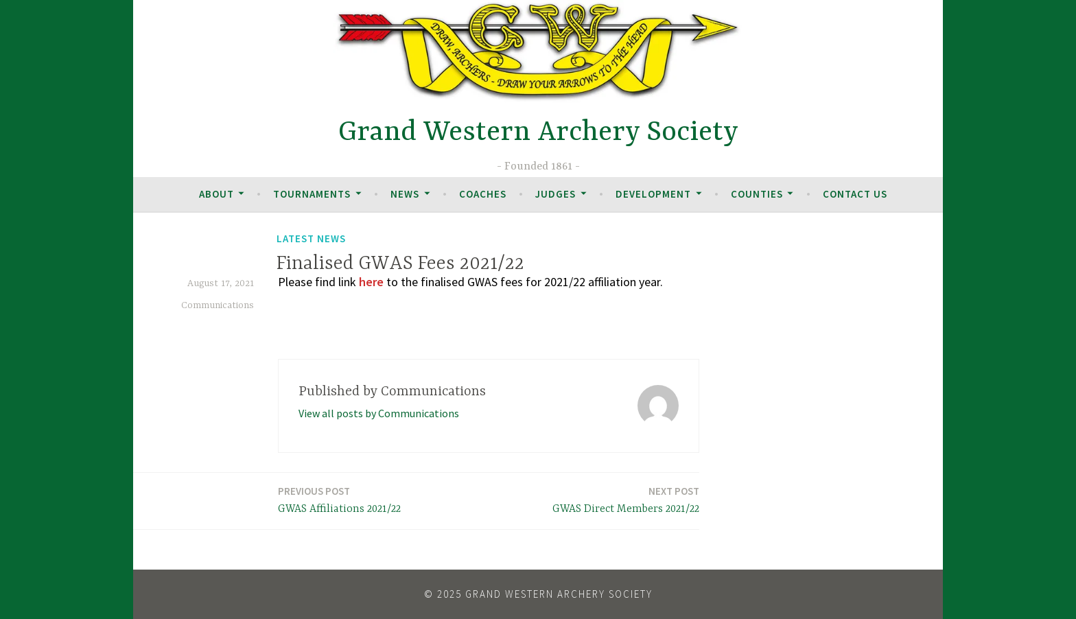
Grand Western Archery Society (538, 133)
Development (653, 193)
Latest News (311, 238)
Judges (555, 193)
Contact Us (855, 193)
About (216, 193)
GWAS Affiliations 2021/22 (339, 499)
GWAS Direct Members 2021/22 (625, 499)
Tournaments (312, 193)
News (404, 193)
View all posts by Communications (379, 413)
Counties (757, 193)
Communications (217, 305)
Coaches (482, 193)
